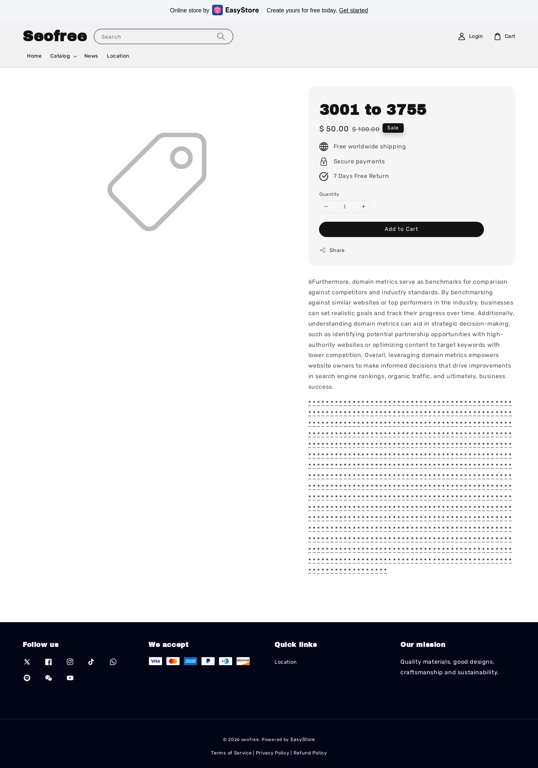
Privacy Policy (272, 753)
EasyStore (303, 739)
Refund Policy (310, 753)
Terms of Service (231, 753)
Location (118, 56)
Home (34, 56)
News (91, 56)
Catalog (60, 56)
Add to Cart (401, 229)
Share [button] (332, 250)
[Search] (221, 36)
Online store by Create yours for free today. (269, 10)
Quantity (329, 194)
